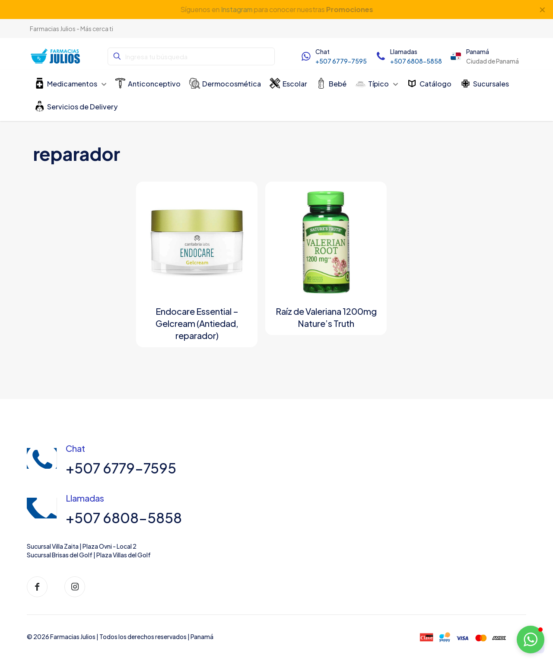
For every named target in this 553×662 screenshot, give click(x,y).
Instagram (236, 9)
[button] (530, 639)
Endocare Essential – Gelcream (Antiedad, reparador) (197, 323)
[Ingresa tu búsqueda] (191, 56)
